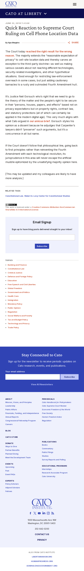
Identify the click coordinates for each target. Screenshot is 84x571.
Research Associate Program (54, 473)
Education (12, 280)
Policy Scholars (12, 484)
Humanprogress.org (42, 561)
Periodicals (48, 399)
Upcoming (9, 467)
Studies (45, 456)
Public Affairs (11, 410)
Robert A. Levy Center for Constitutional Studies (47, 196)
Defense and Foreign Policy (20, 276)
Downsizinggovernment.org (42, 566)
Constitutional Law (16, 269)
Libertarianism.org (42, 557)
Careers (9, 424)
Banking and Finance (17, 265)
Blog (8, 431)
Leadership (10, 406)
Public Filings (47, 452)
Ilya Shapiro (13, 43)
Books (45, 445)
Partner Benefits (12, 450)
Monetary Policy (15, 304)
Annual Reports (12, 417)
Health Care (13, 296)
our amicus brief (40, 121)
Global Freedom (15, 288)
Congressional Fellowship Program (20, 421)
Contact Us (42, 534)
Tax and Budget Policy (18, 320)
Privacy (42, 540)
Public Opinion (14, 308)
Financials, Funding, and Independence (22, 413)
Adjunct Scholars (12, 488)
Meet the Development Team (18, 458)
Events (9, 464)
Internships (47, 469)
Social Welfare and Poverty (20, 316)
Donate (9, 444)
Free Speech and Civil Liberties (22, 284)
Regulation (12, 312)
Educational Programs (54, 466)
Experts (9, 481)
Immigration (13, 300)
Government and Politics (19, 292)
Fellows (8, 491)
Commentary (47, 449)
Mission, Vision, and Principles (18, 402)
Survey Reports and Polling (53, 460)
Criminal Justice (15, 273)
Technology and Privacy (18, 323)
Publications (49, 442)
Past (7, 471)
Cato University (48, 477)
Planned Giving (11, 454)
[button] (42, 13)
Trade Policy (13, 327)
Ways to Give (11, 447)
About (8, 399)
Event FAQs (10, 474)
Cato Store (11, 437)
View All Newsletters (42, 385)
